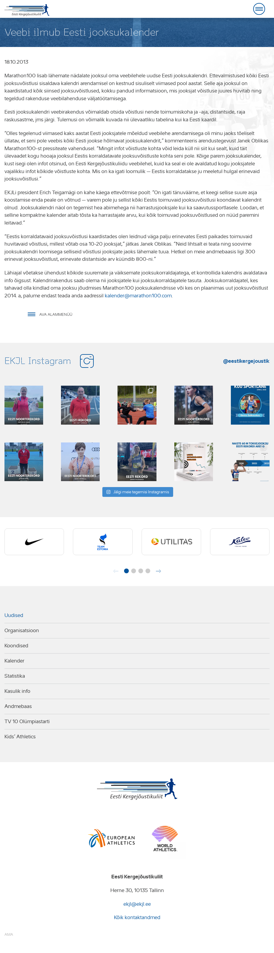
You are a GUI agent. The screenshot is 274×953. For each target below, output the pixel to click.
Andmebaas (18, 706)
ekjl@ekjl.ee (137, 904)
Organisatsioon (21, 630)
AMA (8, 934)
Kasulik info (17, 691)
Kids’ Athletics (20, 737)
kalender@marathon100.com (138, 296)
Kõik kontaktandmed (137, 917)
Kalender (14, 661)
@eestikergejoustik (246, 361)
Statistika (14, 676)
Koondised (16, 646)
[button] (126, 571)
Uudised (13, 615)
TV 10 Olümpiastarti (27, 721)
